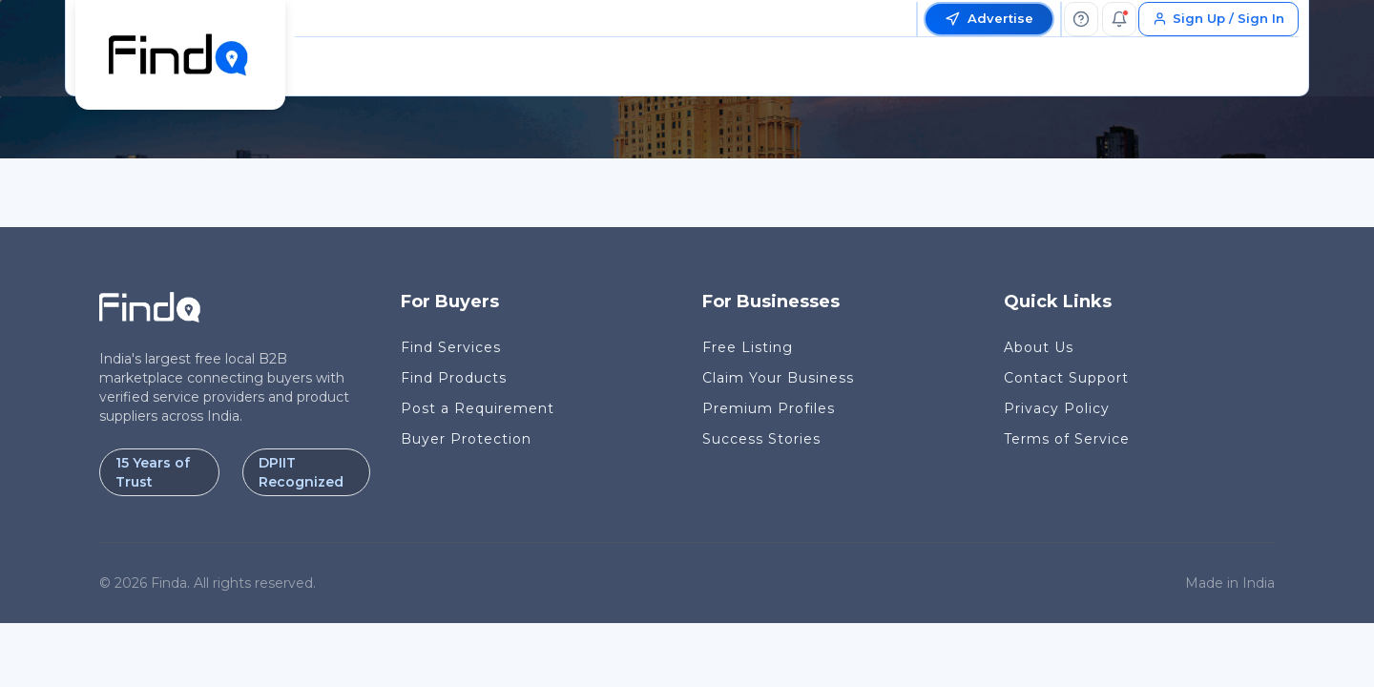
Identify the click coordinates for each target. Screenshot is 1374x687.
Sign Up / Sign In (1218, 18)
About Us (1038, 347)
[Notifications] (1119, 19)
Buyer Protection (466, 439)
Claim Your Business (778, 377)
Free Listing (747, 347)
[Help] (1081, 19)
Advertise (989, 18)
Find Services (451, 347)
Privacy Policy (1057, 408)
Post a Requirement (477, 408)
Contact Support (1066, 377)
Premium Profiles (768, 408)
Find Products (454, 377)
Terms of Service (1067, 439)
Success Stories (761, 439)
